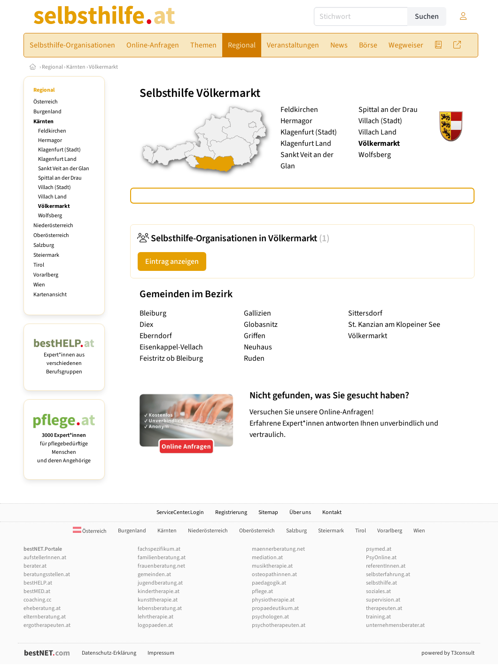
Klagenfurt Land (57, 159)
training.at (378, 617)
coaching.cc (37, 600)
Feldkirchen (52, 131)
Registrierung (231, 512)
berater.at (35, 566)
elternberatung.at (44, 617)
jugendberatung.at (160, 583)
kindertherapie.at (158, 591)
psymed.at (378, 549)
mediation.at (267, 558)
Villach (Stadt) (54, 187)
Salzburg (43, 245)
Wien (39, 285)
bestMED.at (36, 591)
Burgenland (47, 112)
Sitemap (268, 512)
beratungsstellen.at (46, 574)
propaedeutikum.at (275, 608)
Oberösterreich (51, 235)
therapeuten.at (384, 608)
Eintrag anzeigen (172, 261)
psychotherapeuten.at (278, 625)
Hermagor (50, 140)
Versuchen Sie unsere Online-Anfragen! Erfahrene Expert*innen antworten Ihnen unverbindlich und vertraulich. (359, 414)
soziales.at (378, 591)
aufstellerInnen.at (44, 558)
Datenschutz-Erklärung (109, 653)
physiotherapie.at (273, 600)
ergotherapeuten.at (46, 625)
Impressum (161, 653)
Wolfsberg (50, 216)
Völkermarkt (103, 67)
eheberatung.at (42, 608)
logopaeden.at (155, 625)
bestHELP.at (37, 583)
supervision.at (383, 600)
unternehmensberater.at (395, 625)
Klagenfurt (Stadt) (59, 150)
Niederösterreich (53, 226)
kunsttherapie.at (158, 600)
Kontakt (332, 512)
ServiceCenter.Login (180, 512)
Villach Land (52, 197)
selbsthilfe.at (381, 583)
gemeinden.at (154, 574)
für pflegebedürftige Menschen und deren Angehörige (64, 444)
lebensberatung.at (160, 608)
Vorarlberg (45, 275)
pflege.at (262, 591)
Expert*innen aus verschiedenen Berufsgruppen (64, 359)
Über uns (300, 512)
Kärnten (76, 67)
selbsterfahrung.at (388, 574)
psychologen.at (270, 617)
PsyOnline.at (381, 558)
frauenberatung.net (161, 566)
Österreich (45, 102)
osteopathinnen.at (274, 574)
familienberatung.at (162, 558)
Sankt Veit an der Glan (63, 169)
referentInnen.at (385, 566)
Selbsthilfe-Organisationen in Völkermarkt (233, 238)
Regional (52, 67)
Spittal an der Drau (60, 178)
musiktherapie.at (272, 566)
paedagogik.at (269, 583)
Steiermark (46, 255)
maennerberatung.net (278, 549)
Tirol (38, 265)
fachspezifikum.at (159, 549)
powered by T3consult (448, 653)
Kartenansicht (50, 295)
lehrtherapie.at (155, 617)
